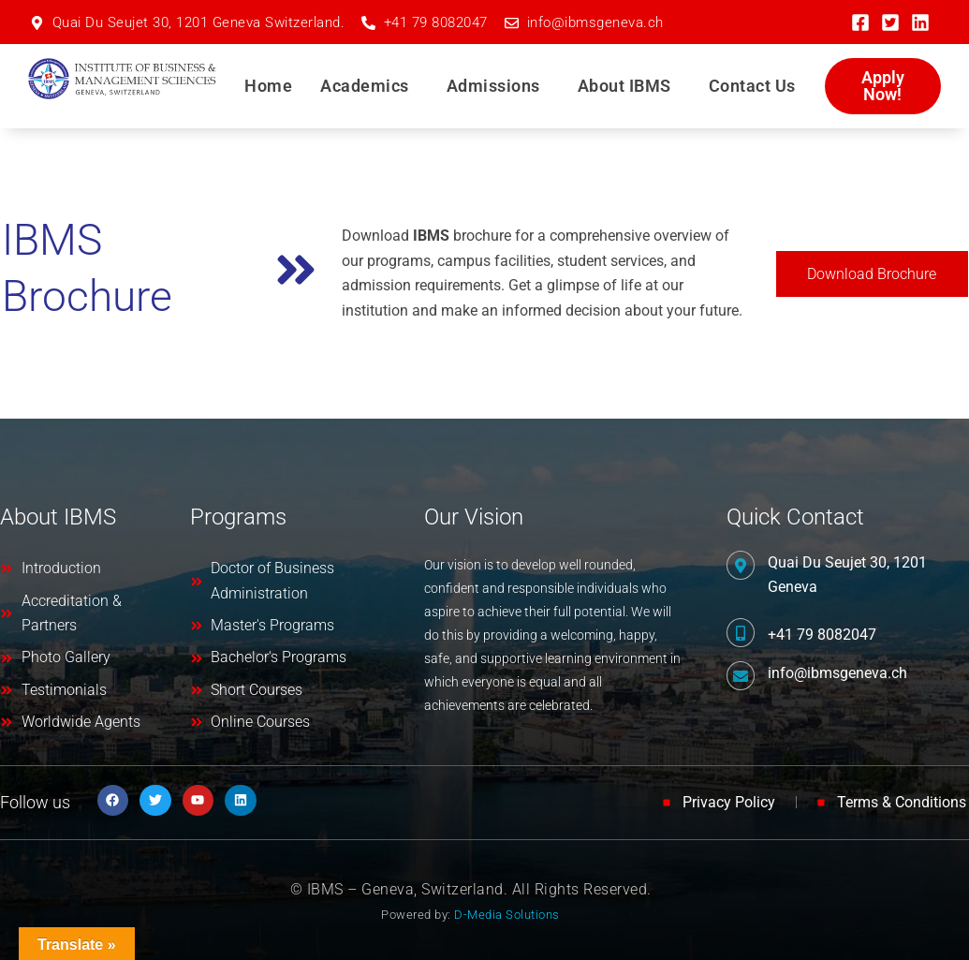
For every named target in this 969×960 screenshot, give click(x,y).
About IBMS (624, 86)
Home (268, 86)
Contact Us (752, 86)
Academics (364, 86)
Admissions (493, 86)
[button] (369, 86)
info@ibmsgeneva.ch (837, 673)
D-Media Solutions (507, 915)
